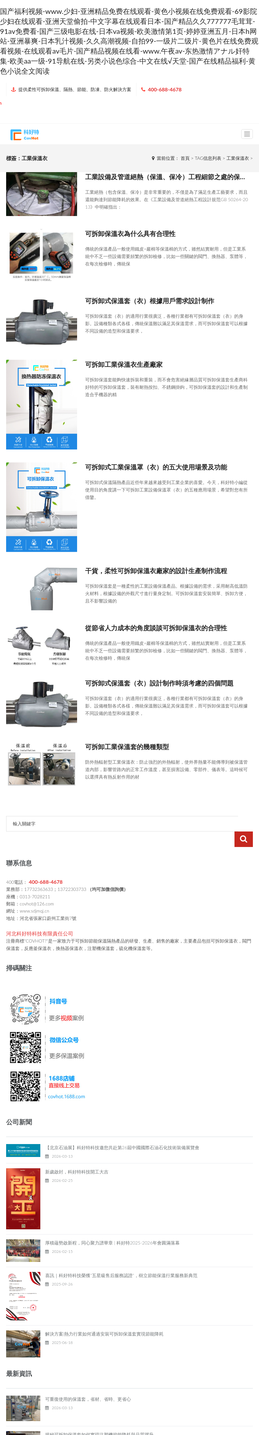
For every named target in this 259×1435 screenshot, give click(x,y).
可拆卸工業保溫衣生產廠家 (124, 364)
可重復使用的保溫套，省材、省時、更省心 (88, 1383)
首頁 (185, 158)
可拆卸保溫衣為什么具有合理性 (130, 233)
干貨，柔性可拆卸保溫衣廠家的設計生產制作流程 (156, 570)
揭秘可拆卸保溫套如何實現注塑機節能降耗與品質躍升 (99, 1419)
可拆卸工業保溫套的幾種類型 (127, 746)
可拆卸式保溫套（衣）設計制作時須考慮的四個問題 (159, 683)
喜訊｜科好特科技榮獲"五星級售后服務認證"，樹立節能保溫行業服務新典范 (121, 1260)
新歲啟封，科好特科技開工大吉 (76, 1156)
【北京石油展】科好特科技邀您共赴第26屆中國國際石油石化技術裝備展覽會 (122, 1132)
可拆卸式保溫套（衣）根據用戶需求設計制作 (149, 301)
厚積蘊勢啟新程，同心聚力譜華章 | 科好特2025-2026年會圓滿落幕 (112, 1227)
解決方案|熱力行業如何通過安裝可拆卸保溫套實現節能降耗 (104, 1318)
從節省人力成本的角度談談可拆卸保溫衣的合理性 (156, 628)
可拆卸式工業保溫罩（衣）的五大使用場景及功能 (156, 467)
